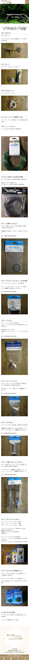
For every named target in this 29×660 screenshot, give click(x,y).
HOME (3, 659)
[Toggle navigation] (27, 2)
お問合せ (10, 659)
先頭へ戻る (25, 659)
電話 (18, 659)
